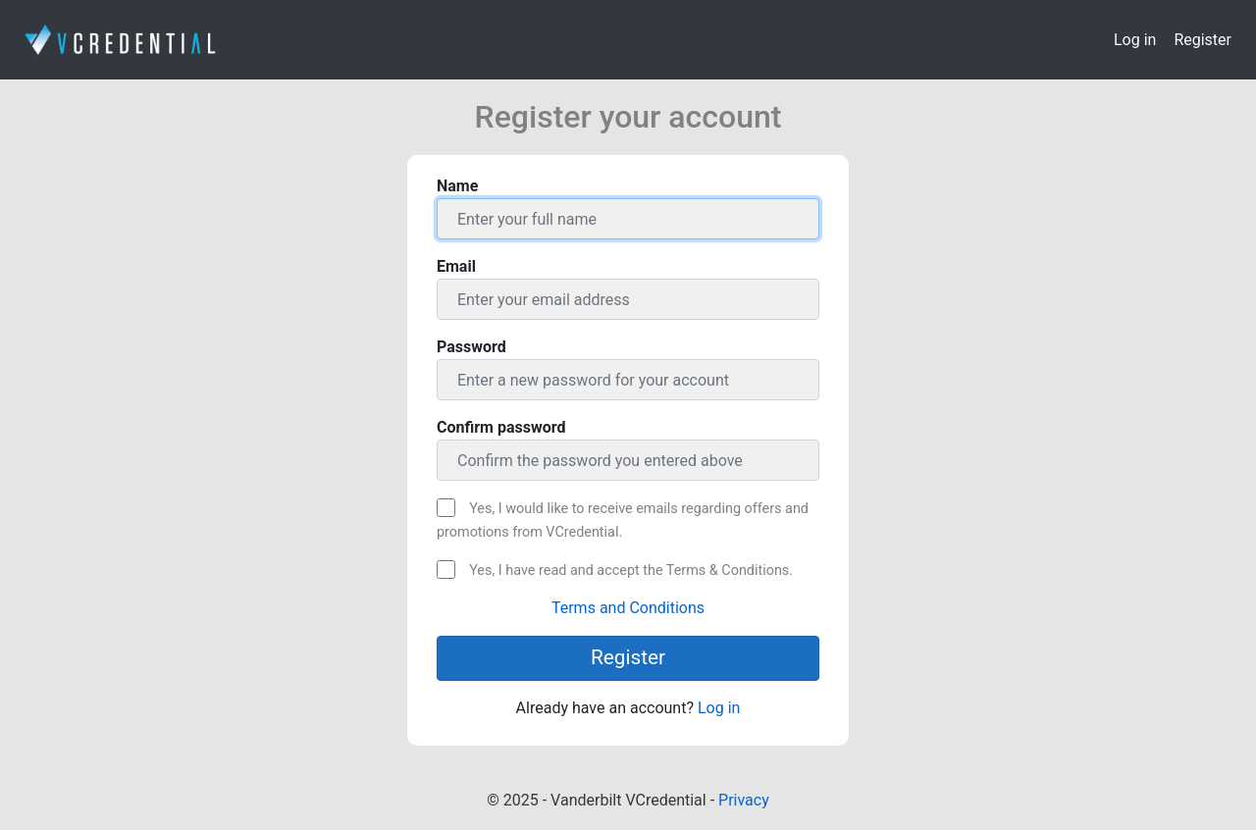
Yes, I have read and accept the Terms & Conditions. (631, 570)
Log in (1135, 39)
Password (471, 346)
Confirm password (501, 427)
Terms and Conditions (628, 607)
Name (457, 186)
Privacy (743, 800)
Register (1202, 39)
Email (456, 266)
